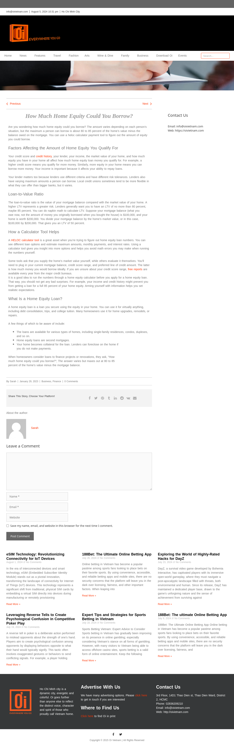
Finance (57, 381)
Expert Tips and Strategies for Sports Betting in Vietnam (114, 617)
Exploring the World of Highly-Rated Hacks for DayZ (189, 556)
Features (40, 55)
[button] (89, 398)
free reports (135, 269)
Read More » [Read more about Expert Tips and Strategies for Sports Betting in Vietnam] (89, 660)
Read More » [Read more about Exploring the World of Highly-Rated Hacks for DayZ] (165, 604)
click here (141, 695)
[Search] (226, 56)
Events (182, 55)
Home (9, 55)
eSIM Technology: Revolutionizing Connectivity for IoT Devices (35, 556)
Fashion (74, 55)
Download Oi (164, 55)
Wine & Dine (106, 55)
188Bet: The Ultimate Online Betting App (116, 554)
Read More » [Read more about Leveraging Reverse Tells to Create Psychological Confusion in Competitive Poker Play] (13, 664)
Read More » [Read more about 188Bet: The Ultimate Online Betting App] (89, 595)
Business (143, 55)
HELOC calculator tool (25, 240)
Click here (87, 716)
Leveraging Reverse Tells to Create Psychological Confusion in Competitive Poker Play (40, 619)
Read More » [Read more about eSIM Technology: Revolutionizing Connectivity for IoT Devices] (13, 604)
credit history (44, 156)
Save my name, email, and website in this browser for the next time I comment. (61, 526)
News (24, 55)
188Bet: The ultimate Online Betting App (192, 614)
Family (126, 55)
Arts (88, 55)
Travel (58, 55)
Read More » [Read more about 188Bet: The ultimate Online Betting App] (165, 656)
